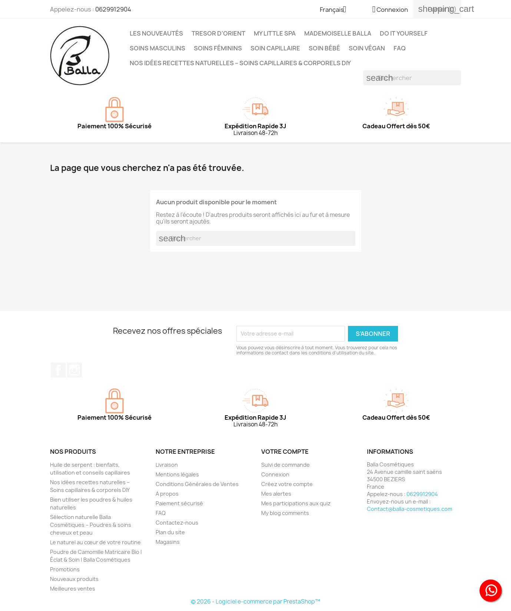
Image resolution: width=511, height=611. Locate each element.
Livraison (167, 464)
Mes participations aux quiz (296, 503)
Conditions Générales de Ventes (197, 484)
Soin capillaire (275, 48)
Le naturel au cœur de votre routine (95, 542)
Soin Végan (367, 48)
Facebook (58, 370)
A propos (167, 493)
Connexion (275, 474)
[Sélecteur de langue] (336, 10)
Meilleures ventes (72, 588)
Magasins (168, 541)
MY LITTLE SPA (275, 33)
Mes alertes (276, 493)
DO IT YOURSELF (404, 33)
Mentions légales (177, 474)
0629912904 (113, 9)
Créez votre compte (287, 484)
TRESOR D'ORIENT (218, 33)
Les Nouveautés (156, 33)
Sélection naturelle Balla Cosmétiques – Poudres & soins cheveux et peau (90, 524)
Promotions (65, 569)
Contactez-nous (177, 522)
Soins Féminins (218, 48)
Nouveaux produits (74, 578)
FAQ (400, 48)
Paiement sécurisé (179, 503)
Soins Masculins (157, 48)
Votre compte (285, 451)
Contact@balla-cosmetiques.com (409, 508)
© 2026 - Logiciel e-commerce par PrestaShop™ (255, 601)
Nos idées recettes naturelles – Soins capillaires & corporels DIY (240, 63)
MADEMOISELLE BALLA (337, 33)
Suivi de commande (285, 464)
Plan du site (170, 532)
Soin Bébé (324, 48)
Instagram (74, 370)
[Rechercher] (412, 77)
